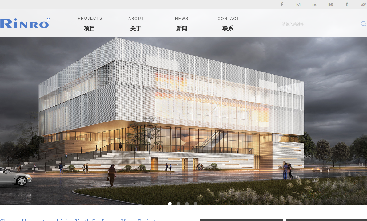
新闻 (181, 28)
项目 (89, 28)
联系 (227, 28)
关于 (135, 28)
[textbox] (318, 24)
